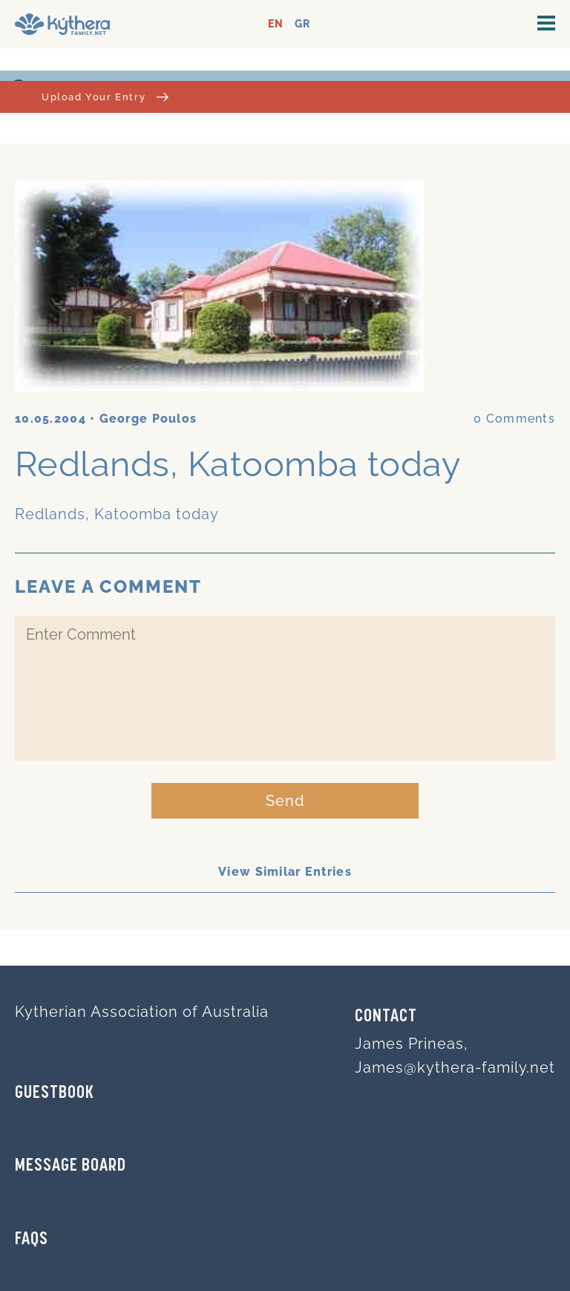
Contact (386, 1017)
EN (276, 24)
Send (285, 801)
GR (302, 24)
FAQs (31, 1240)
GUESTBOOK (54, 1093)
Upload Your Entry (105, 97)
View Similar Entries (285, 872)
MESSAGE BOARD (70, 1166)
